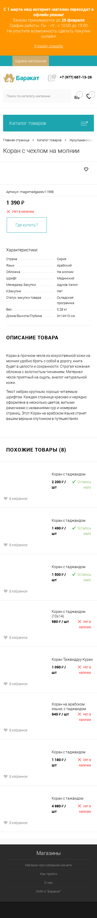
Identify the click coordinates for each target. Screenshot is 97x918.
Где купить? (27, 225)
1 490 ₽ (59, 531)
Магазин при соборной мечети (48, 865)
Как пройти (48, 874)
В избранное (15, 498)
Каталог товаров (48, 123)
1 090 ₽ (59, 670)
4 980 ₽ (59, 809)
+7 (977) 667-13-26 (76, 77)
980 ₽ (60, 621)
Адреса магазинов (30, 61)
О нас (48, 883)
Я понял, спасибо (48, 46)
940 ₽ (60, 714)
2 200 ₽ (59, 484)
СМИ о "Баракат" (48, 891)
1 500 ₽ (59, 577)
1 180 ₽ (59, 762)
